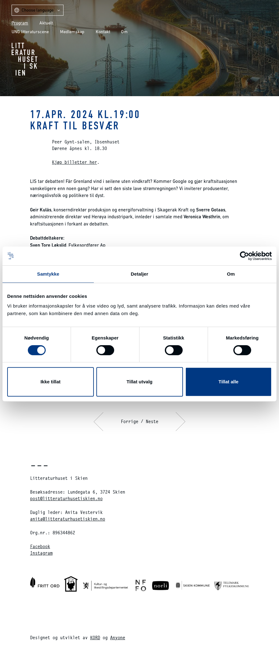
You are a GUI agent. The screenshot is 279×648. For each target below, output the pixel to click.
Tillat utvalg (139, 381)
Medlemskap (72, 31)
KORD (95, 637)
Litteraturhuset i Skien (25, 59)
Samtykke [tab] (48, 274)
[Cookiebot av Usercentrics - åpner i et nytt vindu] (244, 256)
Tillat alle (229, 381)
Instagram (41, 553)
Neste (152, 421)
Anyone (117, 637)
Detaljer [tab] (139, 274)
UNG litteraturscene (30, 31)
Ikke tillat (50, 381)
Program (20, 22)
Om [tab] (231, 274)
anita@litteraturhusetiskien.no (67, 518)
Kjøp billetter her (74, 162)
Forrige (129, 421)
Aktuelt (46, 22)
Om (124, 31)
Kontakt (103, 31)
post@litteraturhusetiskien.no (66, 498)
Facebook (40, 546)
